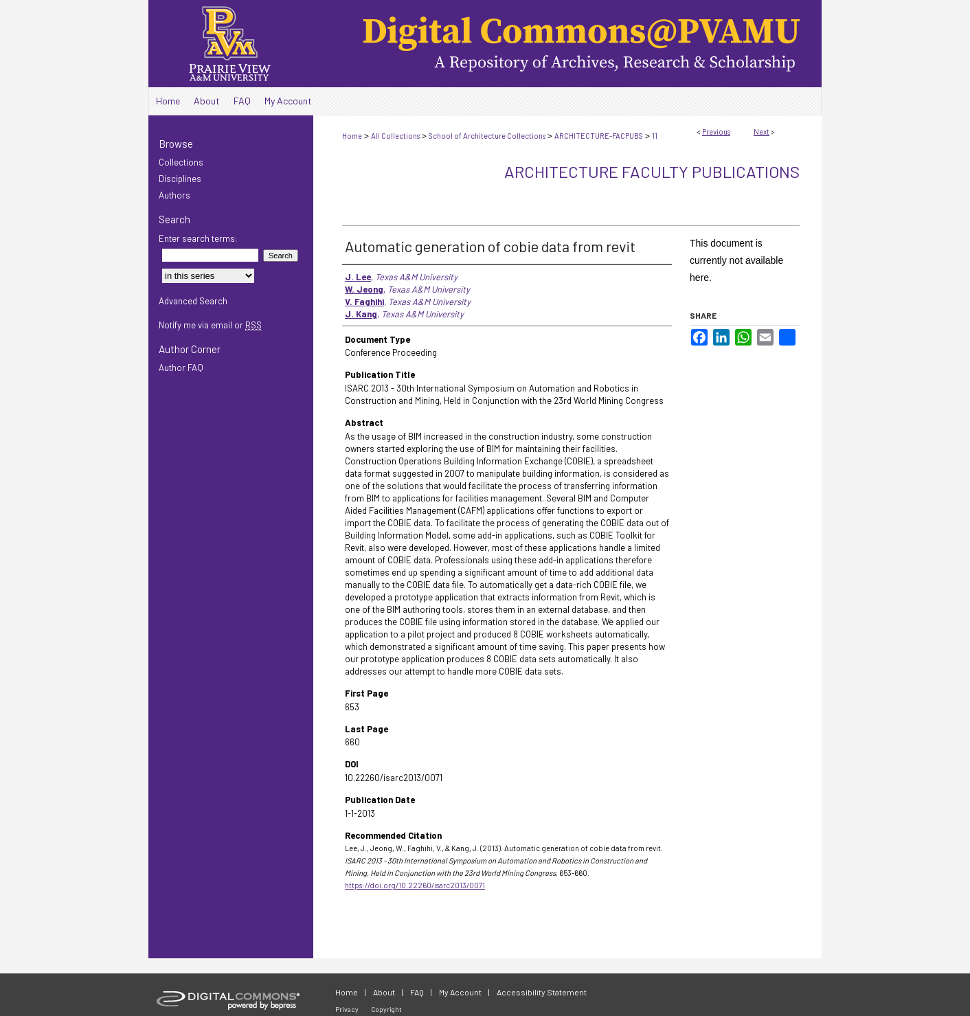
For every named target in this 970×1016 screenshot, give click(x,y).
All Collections (395, 135)
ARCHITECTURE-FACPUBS (598, 135)
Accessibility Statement (542, 992)
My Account (460, 992)
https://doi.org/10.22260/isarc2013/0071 (415, 885)
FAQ (417, 992)
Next (761, 131)
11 (654, 135)
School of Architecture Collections (487, 135)
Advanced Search (193, 300)
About (384, 992)
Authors (174, 195)
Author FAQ (181, 367)
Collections (181, 162)
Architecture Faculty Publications (652, 171)
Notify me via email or (210, 324)
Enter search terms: (198, 238)
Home (352, 135)
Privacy (347, 1009)
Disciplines (180, 178)
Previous (716, 131)
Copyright (386, 1009)
